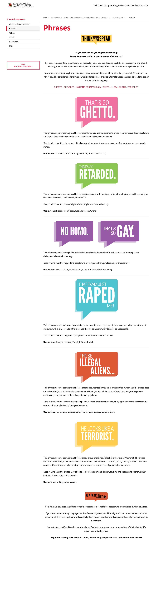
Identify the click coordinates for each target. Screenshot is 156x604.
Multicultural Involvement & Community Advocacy (81, 18)
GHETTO (58, 87)
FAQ (11, 46)
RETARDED (69, 87)
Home (45, 18)
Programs (105, 18)
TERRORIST (133, 87)
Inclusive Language (16, 19)
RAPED (106, 87)
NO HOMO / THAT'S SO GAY (88, 87)
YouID (11, 37)
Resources (13, 41)
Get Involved (55, 18)
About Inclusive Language (20, 24)
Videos (12, 33)
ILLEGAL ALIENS (118, 87)
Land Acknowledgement (23, 65)
